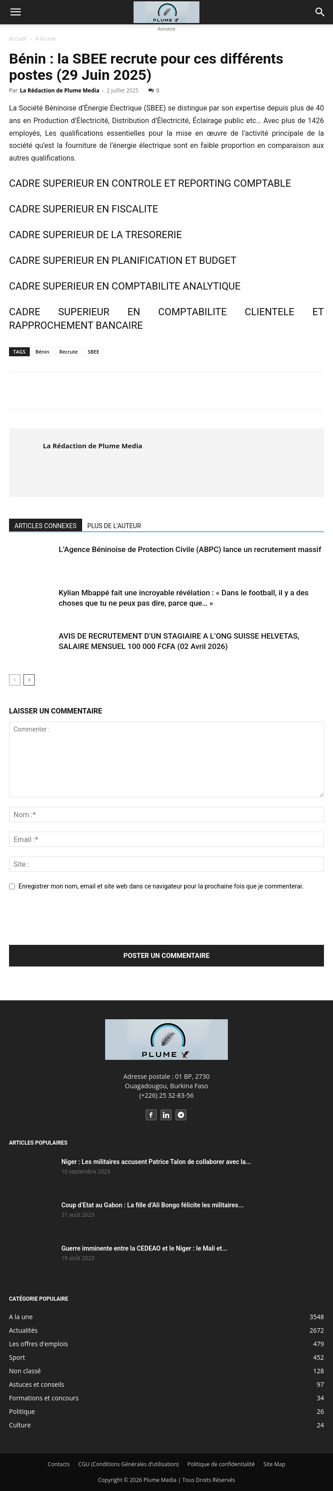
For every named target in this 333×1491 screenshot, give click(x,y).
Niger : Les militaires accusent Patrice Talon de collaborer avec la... (156, 1161)
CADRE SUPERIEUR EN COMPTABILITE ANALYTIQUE (124, 286)
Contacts (59, 1464)
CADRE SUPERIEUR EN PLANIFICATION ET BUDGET (122, 260)
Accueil (18, 38)
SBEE (93, 351)
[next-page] (29, 680)
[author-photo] (26, 463)
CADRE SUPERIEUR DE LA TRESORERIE (95, 234)
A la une (46, 38)
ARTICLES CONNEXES (45, 525)
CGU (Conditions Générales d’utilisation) (129, 1464)
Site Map (275, 1464)
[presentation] (77, 922)
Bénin (43, 351)
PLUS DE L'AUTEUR (114, 525)
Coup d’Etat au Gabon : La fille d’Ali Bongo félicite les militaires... (152, 1205)
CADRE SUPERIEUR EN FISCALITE (83, 209)
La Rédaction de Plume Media (59, 90)
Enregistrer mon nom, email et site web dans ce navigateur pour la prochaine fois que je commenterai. (161, 886)
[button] (15, 12)
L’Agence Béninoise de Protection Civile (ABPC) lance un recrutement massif (190, 549)
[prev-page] (14, 680)
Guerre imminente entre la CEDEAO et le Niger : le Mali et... (144, 1248)
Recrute (68, 351)
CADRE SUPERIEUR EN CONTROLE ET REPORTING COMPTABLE (150, 183)
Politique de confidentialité (220, 1464)
